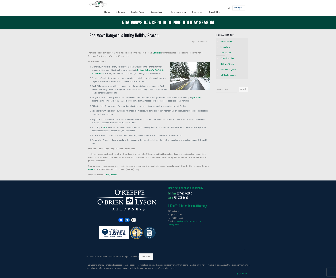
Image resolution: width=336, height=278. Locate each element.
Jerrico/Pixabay (110, 175)
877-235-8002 (184, 193)
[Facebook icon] (237, 273)
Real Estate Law (227, 64)
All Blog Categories (228, 75)
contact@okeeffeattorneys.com (187, 221)
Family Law (225, 47)
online (90, 169)
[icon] (246, 273)
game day (196, 97)
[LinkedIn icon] (243, 273)
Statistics (157, 53)
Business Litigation (228, 69)
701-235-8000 (181, 197)
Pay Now (238, 8)
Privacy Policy (173, 225)
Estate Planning (227, 58)
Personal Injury (227, 41)
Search (243, 89)
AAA (105, 127)
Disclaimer (146, 257)
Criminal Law (226, 53)
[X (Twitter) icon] (240, 273)
